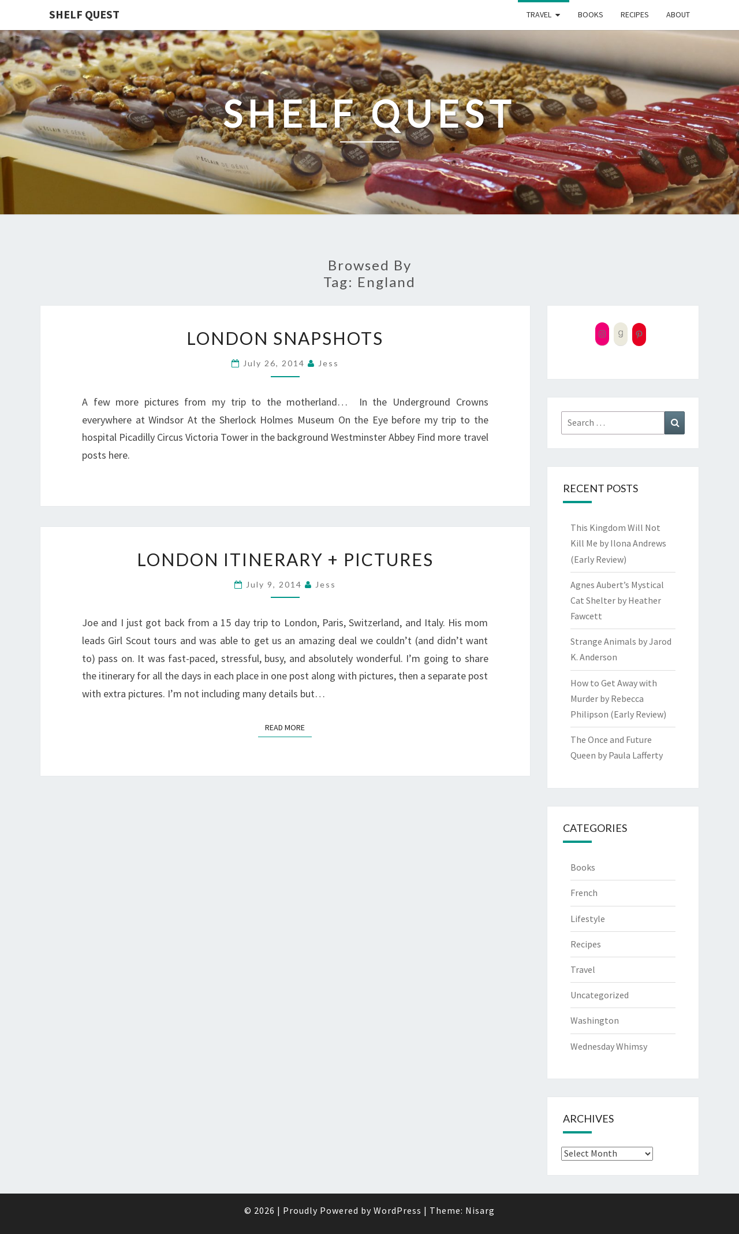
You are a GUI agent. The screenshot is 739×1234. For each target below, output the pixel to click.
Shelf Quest (84, 14)
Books (590, 14)
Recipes (635, 14)
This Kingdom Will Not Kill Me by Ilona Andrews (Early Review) (618, 543)
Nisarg (480, 1210)
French (584, 892)
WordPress (397, 1210)
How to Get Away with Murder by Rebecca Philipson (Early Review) (618, 698)
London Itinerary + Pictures (285, 559)
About (678, 14)
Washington (594, 1020)
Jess (328, 363)
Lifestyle (587, 918)
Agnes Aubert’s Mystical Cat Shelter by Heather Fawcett (617, 600)
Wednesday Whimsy (608, 1046)
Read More (288, 727)
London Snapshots (284, 338)
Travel (539, 14)
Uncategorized (599, 995)
